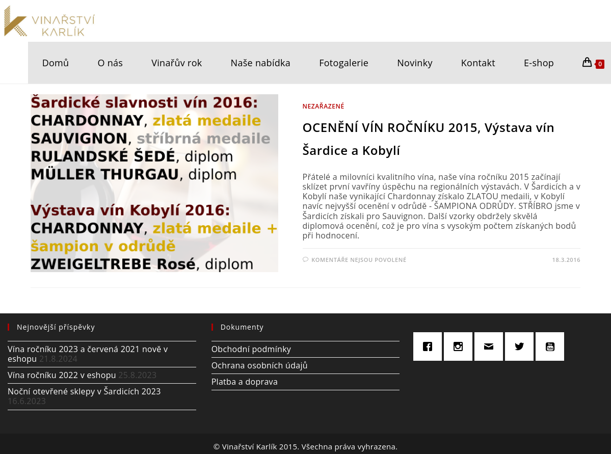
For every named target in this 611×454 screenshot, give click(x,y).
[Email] (491, 346)
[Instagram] (460, 346)
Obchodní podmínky (251, 349)
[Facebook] (430, 346)
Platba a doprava (244, 381)
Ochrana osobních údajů (259, 365)
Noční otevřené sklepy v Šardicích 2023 (84, 391)
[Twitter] (522, 346)
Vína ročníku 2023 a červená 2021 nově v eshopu (88, 353)
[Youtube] (552, 346)
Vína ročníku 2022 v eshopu (62, 375)
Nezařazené (323, 106)
